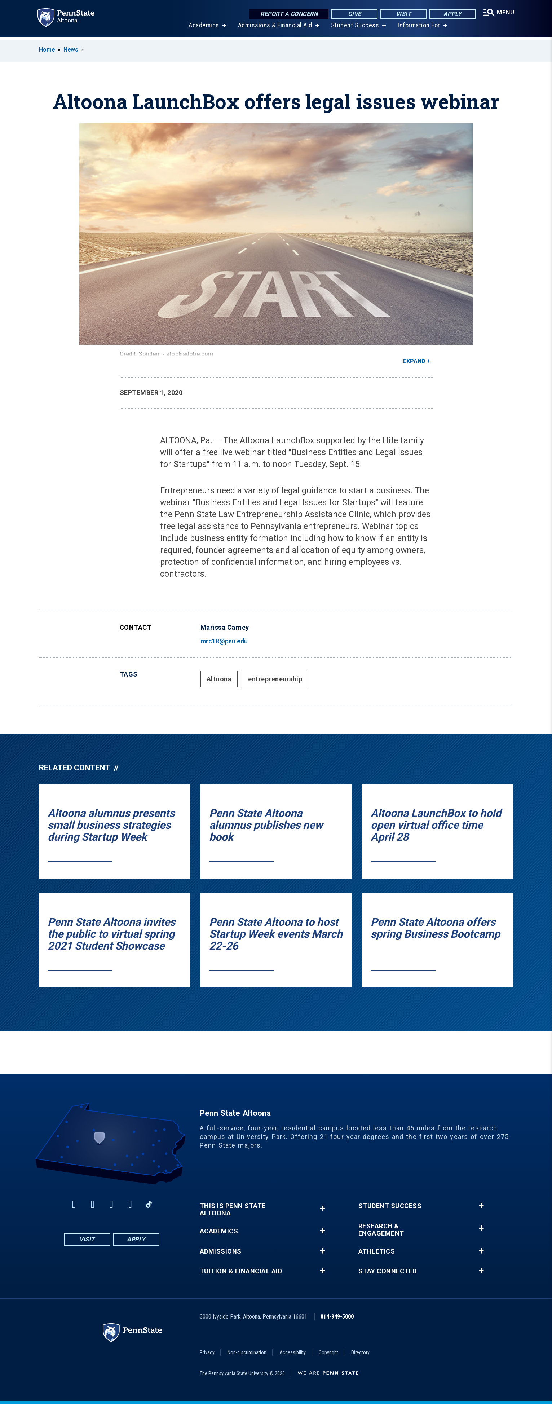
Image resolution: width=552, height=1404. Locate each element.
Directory (360, 1352)
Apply (451, 14)
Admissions (221, 1251)
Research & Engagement (381, 1230)
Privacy (207, 1352)
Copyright (328, 1352)
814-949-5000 (337, 1316)
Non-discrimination (247, 1352)
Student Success (354, 28)
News (70, 49)
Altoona (219, 679)
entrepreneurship (275, 679)
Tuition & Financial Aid (241, 1271)
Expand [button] (414, 361)
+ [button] (322, 1208)
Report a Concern (287, 14)
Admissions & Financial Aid (274, 28)
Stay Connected (387, 1271)
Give (352, 14)
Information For (418, 28)
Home (47, 49)
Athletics (376, 1251)
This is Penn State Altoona (233, 1209)
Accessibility (292, 1352)
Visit (402, 14)
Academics (202, 28)
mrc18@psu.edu (224, 641)
